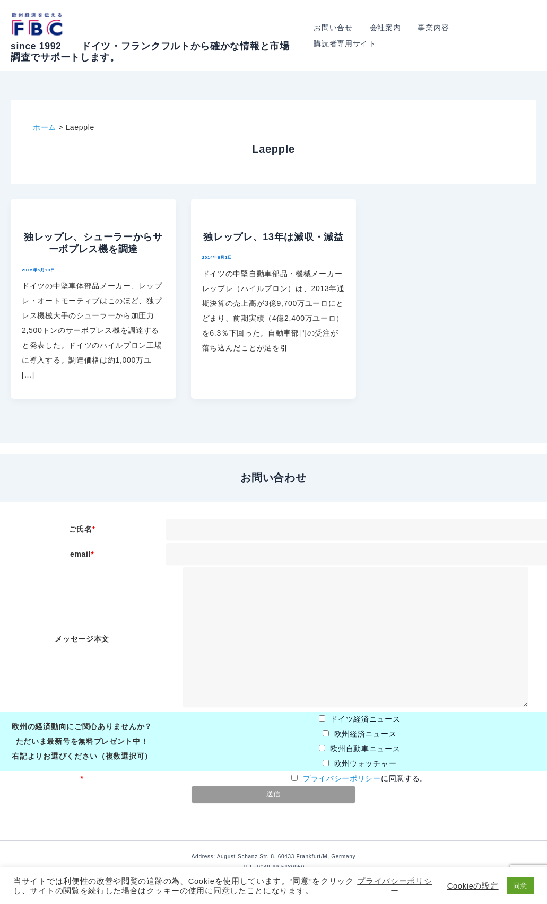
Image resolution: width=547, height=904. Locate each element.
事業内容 (436, 35)
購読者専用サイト (497, 35)
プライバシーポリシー (342, 778)
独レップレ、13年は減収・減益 (273, 237)
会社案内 (390, 35)
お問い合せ (340, 35)
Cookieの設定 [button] (473, 886)
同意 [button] (520, 886)
